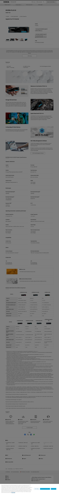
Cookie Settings (37, 488)
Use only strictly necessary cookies (45, 488)
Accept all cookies (53, 488)
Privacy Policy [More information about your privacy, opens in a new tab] (13, 492)
